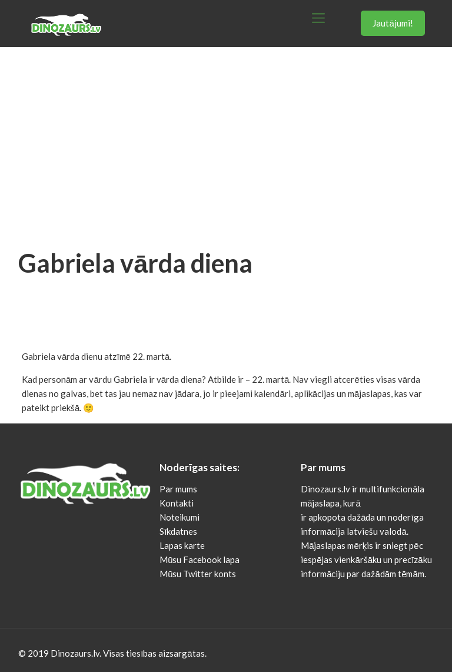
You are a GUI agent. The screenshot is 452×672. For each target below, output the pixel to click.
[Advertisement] (226, 135)
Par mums (178, 489)
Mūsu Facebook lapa (199, 559)
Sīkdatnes (178, 531)
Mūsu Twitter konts (197, 573)
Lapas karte (182, 545)
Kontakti (176, 503)
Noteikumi (179, 517)
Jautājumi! (393, 23)
